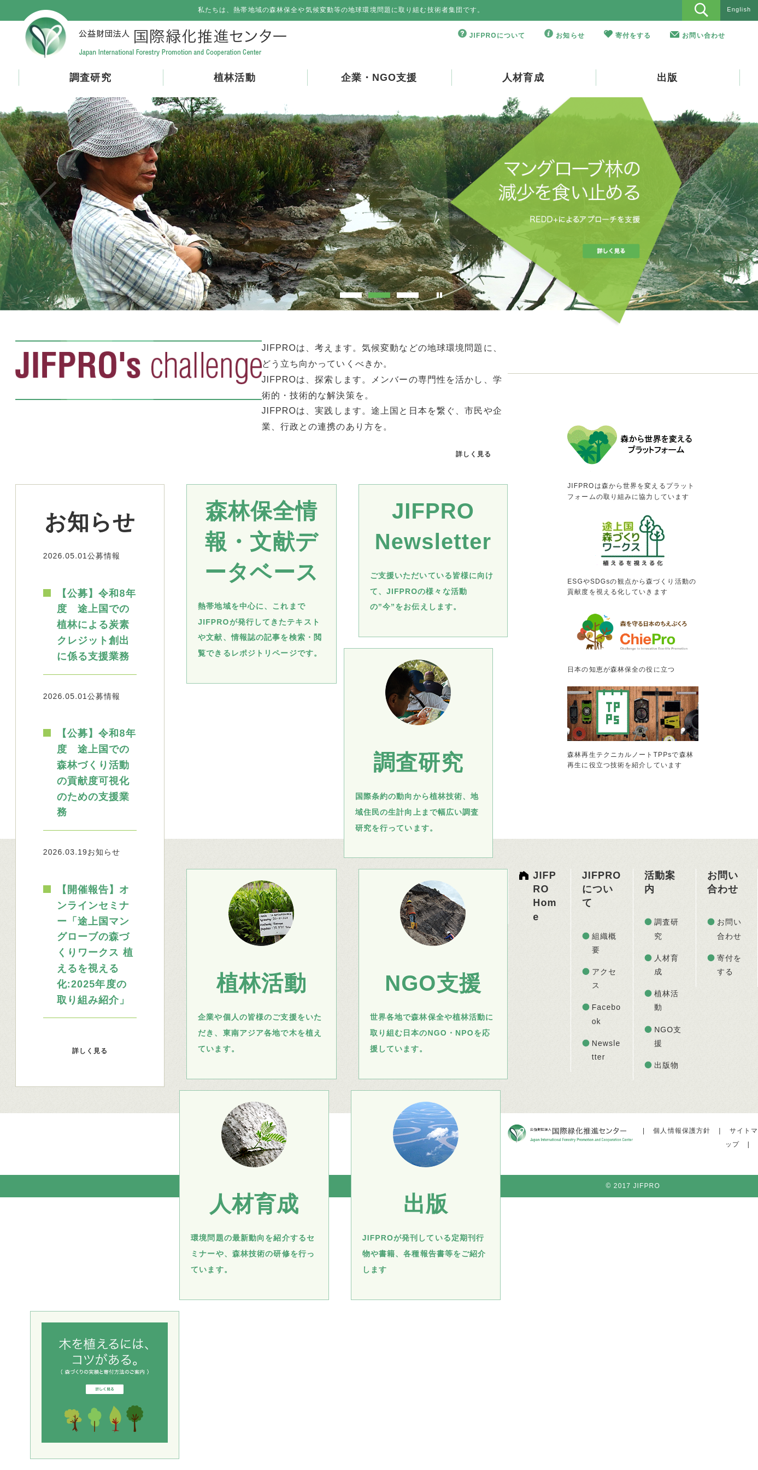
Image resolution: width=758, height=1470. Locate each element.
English (739, 9)
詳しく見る (474, 454)
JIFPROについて (497, 35)
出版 (667, 77)
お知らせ (570, 35)
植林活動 (234, 77)
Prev (42, 208)
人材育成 (523, 77)
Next (716, 208)
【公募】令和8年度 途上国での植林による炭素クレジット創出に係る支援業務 (96, 625)
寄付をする (633, 35)
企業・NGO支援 (379, 77)
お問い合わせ (703, 35)
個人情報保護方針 (681, 1130)
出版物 (666, 1065)
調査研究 (90, 77)
